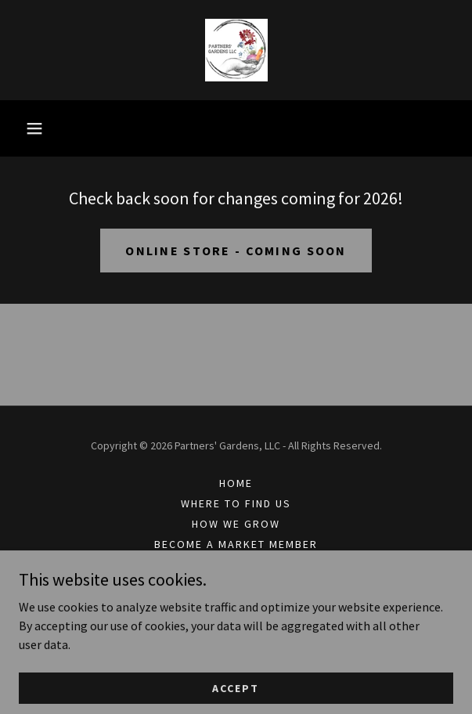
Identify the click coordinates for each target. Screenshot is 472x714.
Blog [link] (236, 564)
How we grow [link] (236, 524)
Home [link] (236, 483)
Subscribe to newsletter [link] (236, 585)
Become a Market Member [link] (236, 544)
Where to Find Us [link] (236, 503)
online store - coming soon (236, 250)
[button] (34, 128)
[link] (236, 50)
